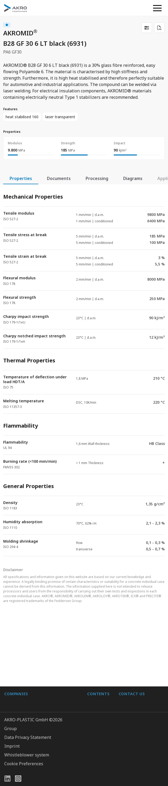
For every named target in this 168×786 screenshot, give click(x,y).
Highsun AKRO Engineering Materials (42, 685)
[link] (146, 27)
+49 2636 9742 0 (135, 662)
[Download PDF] (159, 27)
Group (10, 728)
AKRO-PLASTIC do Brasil (28, 664)
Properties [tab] (21, 178)
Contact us (129, 675)
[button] (157, 8)
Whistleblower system (26, 755)
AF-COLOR (14, 643)
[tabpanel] (84, 370)
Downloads (98, 675)
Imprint (12, 746)
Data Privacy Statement (27, 737)
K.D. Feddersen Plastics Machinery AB (41, 675)
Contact (94, 664)
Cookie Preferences (23, 764)
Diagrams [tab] (132, 178)
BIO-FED (12, 653)
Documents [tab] (59, 178)
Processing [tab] (97, 178)
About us (96, 643)
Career (94, 653)
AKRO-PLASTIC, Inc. (23, 696)
